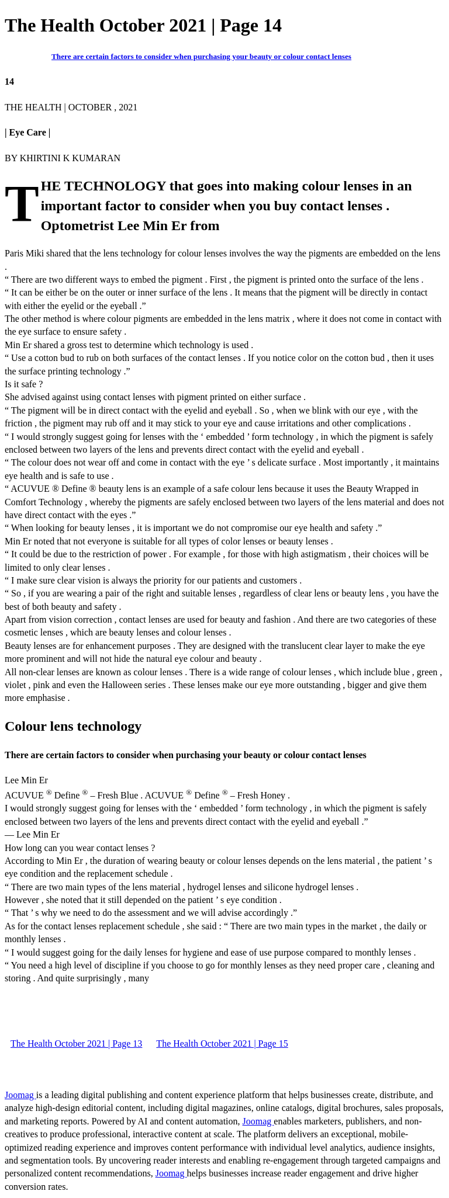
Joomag (20, 1095)
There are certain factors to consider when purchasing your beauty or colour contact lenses (201, 56)
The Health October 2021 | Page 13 (76, 1043)
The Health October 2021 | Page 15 (222, 1043)
